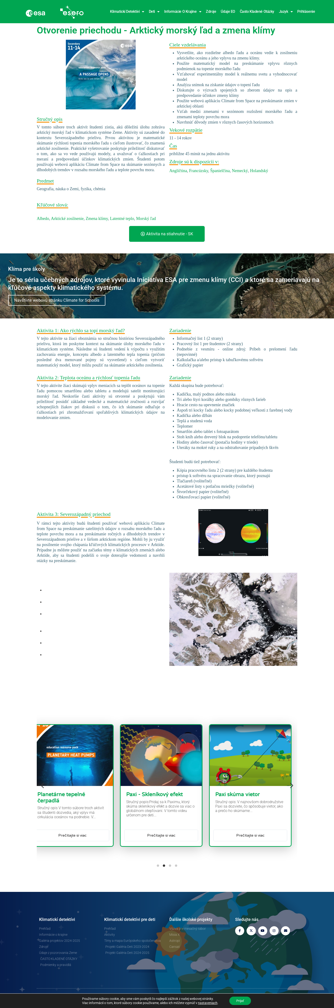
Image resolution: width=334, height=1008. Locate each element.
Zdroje (211, 11)
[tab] (158, 866)
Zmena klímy (97, 218)
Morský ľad (146, 218)
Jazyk (286, 11)
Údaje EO (228, 11)
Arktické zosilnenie (67, 218)
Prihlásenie (306, 11)
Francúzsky (198, 170)
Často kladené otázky (257, 11)
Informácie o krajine (182, 11)
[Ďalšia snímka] (291, 785)
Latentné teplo (122, 218)
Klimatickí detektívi (127, 11)
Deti (154, 11)
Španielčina (220, 170)
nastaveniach (207, 1003)
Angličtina (178, 170)
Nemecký (240, 170)
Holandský (259, 170)
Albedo (43, 218)
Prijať (240, 1001)
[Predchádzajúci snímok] (42, 785)
